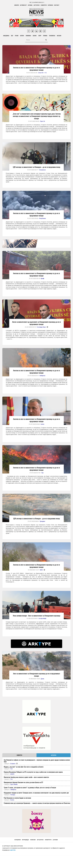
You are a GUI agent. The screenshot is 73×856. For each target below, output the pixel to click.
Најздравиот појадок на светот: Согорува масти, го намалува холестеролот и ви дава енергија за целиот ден (36, 793)
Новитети (44, 5)
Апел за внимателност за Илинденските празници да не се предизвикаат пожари (36, 674)
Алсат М (40, 72)
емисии (33, 840)
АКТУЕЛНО (53, 755)
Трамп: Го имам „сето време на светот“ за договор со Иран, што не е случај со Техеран (30, 787)
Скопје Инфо (42, 618)
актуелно (40, 840)
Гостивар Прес (41, 327)
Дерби (12, 774)
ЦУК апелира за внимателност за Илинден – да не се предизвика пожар (36, 518)
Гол (11, 769)
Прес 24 (42, 121)
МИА (41, 570)
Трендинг (42, 521)
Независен (42, 170)
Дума (42, 679)
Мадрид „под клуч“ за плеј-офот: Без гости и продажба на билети (23, 767)
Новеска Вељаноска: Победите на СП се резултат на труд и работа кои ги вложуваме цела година (33, 772)
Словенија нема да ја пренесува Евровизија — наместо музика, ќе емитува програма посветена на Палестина (37, 803)
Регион (17, 35)
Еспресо (12, 763)
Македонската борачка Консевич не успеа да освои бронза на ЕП (23, 782)
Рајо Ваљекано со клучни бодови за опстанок (17, 798)
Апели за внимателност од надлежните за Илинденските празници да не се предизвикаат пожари (36, 323)
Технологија (53, 35)
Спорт (40, 35)
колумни (17, 840)
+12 (45, 72)
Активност (23, 5)
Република (42, 218)
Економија (28, 35)
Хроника (46, 35)
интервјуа (25, 840)
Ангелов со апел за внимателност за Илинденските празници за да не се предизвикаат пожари (36, 68)
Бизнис (35, 35)
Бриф (42, 278)
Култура (22, 35)
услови (55, 840)
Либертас (42, 375)
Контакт (56, 5)
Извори (16, 5)
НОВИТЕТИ (19, 755)
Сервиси (50, 5)
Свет (12, 35)
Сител (42, 424)
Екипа (12, 800)
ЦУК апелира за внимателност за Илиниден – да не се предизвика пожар (36, 167)
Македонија (6, 35)
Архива (30, 5)
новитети (48, 840)
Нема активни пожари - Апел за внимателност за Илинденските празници (36, 615)
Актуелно (37, 5)
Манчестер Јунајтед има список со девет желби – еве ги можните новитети (26, 777)
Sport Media (13, 784)
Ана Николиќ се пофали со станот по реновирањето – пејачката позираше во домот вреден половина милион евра (37, 761)
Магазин (60, 35)
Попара (12, 795)
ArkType (12, 850)
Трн (42, 473)
